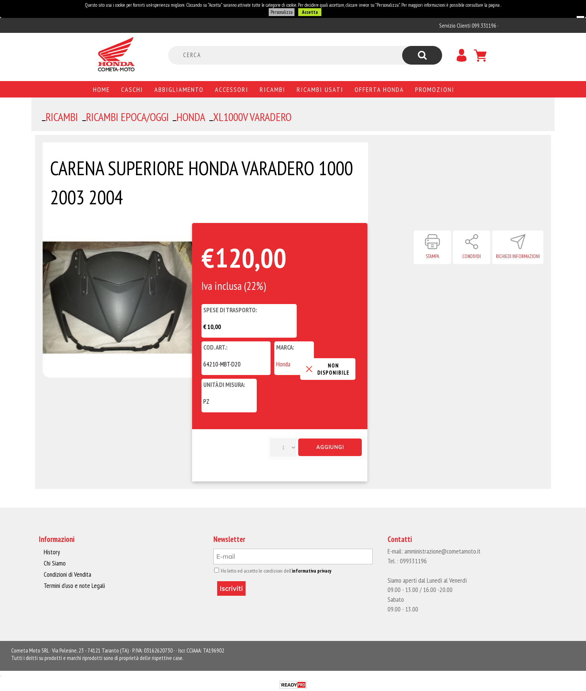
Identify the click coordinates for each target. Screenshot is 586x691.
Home (101, 89)
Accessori (232, 89)
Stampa (432, 256)
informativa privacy (308, 570)
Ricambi (273, 89)
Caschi (132, 89)
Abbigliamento (179, 89)
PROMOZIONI (434, 89)
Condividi (471, 256)
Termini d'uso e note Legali (73, 585)
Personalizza (281, 12)
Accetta (309, 12)
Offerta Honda (379, 89)
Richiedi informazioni (518, 256)
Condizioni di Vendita (67, 574)
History (51, 552)
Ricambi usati (320, 89)
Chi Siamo (55, 563)
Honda (283, 364)
